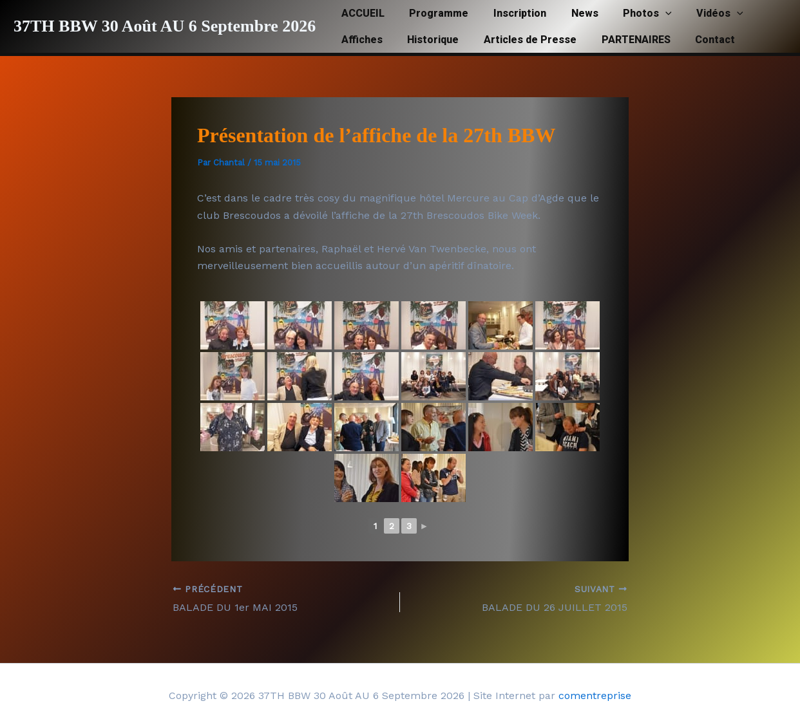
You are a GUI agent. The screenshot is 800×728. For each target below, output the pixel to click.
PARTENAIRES (620, 39)
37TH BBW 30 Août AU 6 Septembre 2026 (165, 26)
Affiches (359, 39)
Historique (426, 39)
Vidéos (696, 13)
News (569, 13)
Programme (432, 13)
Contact (696, 39)
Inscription (508, 13)
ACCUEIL (360, 13)
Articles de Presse (519, 39)
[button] (646, 13)
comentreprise (594, 695)
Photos (628, 13)
